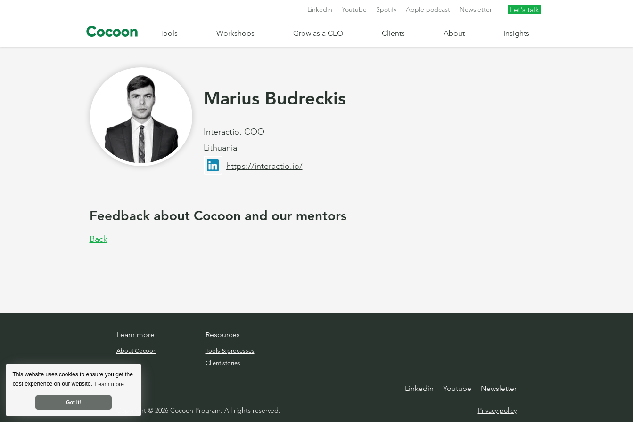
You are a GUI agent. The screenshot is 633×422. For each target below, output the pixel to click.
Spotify (386, 9)
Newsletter (476, 9)
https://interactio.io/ (264, 166)
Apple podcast (428, 9)
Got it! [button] (73, 402)
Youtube (354, 9)
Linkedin (319, 9)
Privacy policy (497, 410)
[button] (181, 33)
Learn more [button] (109, 384)
